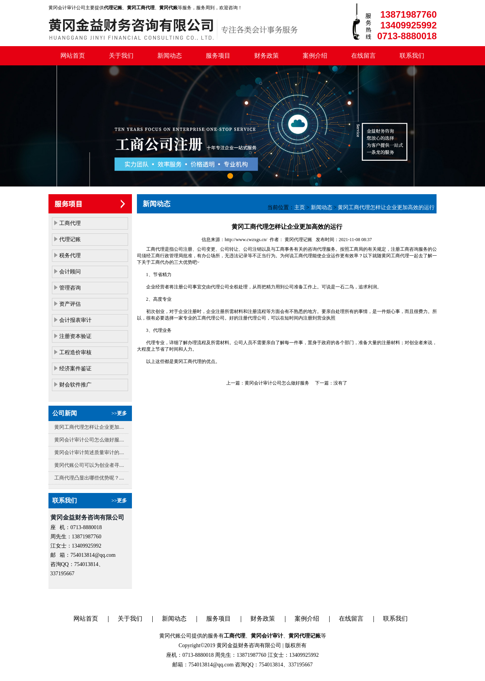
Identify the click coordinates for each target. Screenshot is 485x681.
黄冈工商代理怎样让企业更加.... (89, 427)
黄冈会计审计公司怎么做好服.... (89, 440)
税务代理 (70, 255)
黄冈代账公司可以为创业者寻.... (89, 465)
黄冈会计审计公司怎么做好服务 (277, 383)
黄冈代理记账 (297, 239)
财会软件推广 (75, 385)
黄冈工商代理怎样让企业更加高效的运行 (386, 207)
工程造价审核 (75, 352)
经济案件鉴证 (75, 368)
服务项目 (218, 55)
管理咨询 (70, 288)
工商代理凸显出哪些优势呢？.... (89, 478)
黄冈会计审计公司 (66, 7)
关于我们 (121, 55)
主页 (299, 207)
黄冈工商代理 (395, 255)
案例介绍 (315, 55)
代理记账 (70, 239)
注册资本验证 (75, 336)
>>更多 (119, 413)
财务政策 (266, 55)
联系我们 (412, 55)
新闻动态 (169, 55)
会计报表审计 (75, 320)
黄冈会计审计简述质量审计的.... (89, 452)
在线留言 (363, 55)
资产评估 (70, 304)
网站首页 (72, 55)
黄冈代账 (170, 636)
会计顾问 (70, 272)
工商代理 (70, 223)
